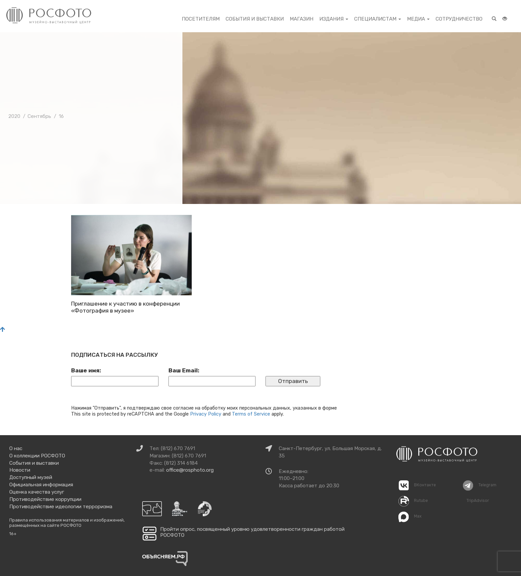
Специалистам (377, 19)
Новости (19, 470)
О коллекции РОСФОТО (37, 456)
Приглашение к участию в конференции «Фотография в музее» (125, 307)
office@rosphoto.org (190, 470)
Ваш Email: (183, 370)
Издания (333, 19)
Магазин (301, 19)
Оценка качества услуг (36, 492)
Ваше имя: (86, 370)
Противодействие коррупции (45, 499)
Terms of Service (251, 414)
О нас (15, 448)
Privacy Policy (205, 414)
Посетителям (201, 19)
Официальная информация (41, 485)
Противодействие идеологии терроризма (60, 507)
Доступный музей (30, 477)
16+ (13, 533)
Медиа (418, 19)
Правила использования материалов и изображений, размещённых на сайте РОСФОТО (67, 523)
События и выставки (255, 19)
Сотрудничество (459, 19)
